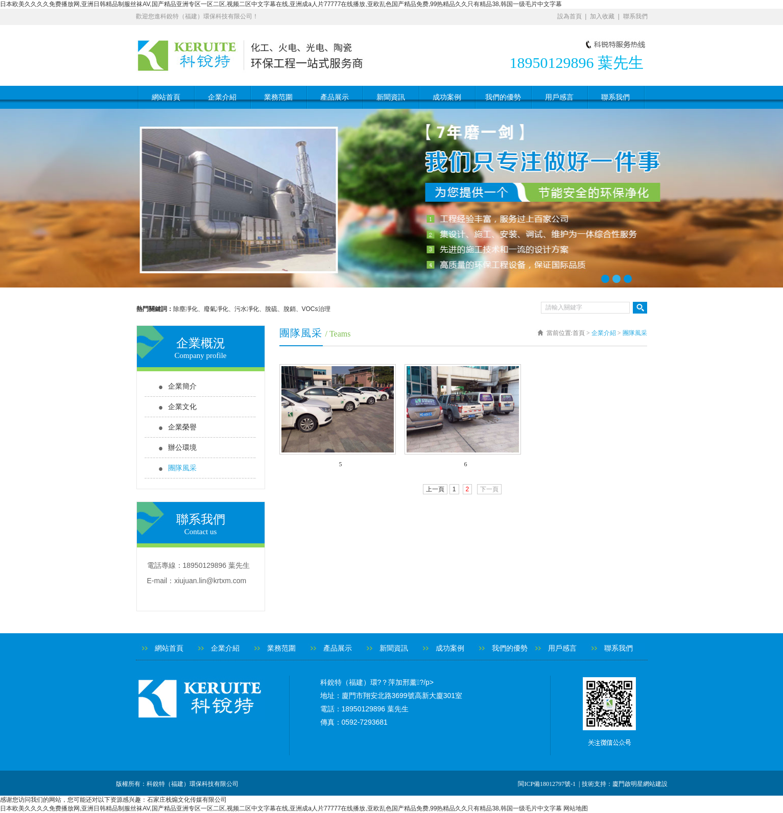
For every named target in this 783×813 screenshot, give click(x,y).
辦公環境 (182, 447)
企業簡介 (182, 386)
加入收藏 (602, 16)
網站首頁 (166, 97)
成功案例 (447, 97)
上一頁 (435, 489)
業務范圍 (278, 97)
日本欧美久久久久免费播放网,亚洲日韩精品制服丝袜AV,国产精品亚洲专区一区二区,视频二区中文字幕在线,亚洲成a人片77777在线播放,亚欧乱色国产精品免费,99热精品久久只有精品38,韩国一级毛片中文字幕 (281, 4)
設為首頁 (569, 16)
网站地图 (575, 808)
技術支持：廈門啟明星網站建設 (625, 783)
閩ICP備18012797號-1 (547, 783)
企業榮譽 (182, 427)
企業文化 (182, 407)
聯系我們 (635, 16)
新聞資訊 (390, 97)
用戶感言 (559, 97)
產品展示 (334, 97)
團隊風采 (182, 468)
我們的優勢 (503, 97)
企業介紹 (222, 97)
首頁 (579, 333)
